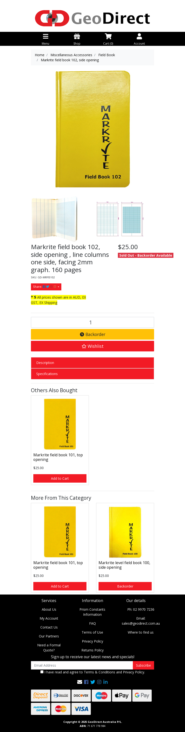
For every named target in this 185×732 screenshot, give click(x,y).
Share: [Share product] (45, 287)
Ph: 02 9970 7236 (140, 609)
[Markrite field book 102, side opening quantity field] (92, 322)
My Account (49, 618)
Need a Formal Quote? (49, 647)
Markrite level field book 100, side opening (124, 565)
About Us (49, 609)
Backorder (92, 334)
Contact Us (49, 627)
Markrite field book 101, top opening (58, 457)
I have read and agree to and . (92, 672)
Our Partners (49, 636)
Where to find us (141, 632)
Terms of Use (92, 632)
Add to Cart (60, 478)
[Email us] (79, 682)
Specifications (47, 373)
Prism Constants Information (92, 612)
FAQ (92, 623)
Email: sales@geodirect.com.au (141, 621)
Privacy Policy (92, 641)
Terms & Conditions (99, 672)
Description (45, 362)
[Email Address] (82, 665)
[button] (92, 346)
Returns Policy (92, 650)
